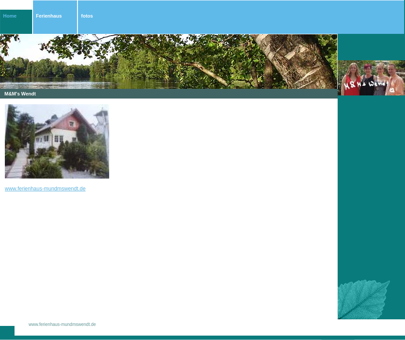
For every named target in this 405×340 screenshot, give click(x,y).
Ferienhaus (49, 15)
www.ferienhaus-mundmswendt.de (45, 189)
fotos (87, 15)
